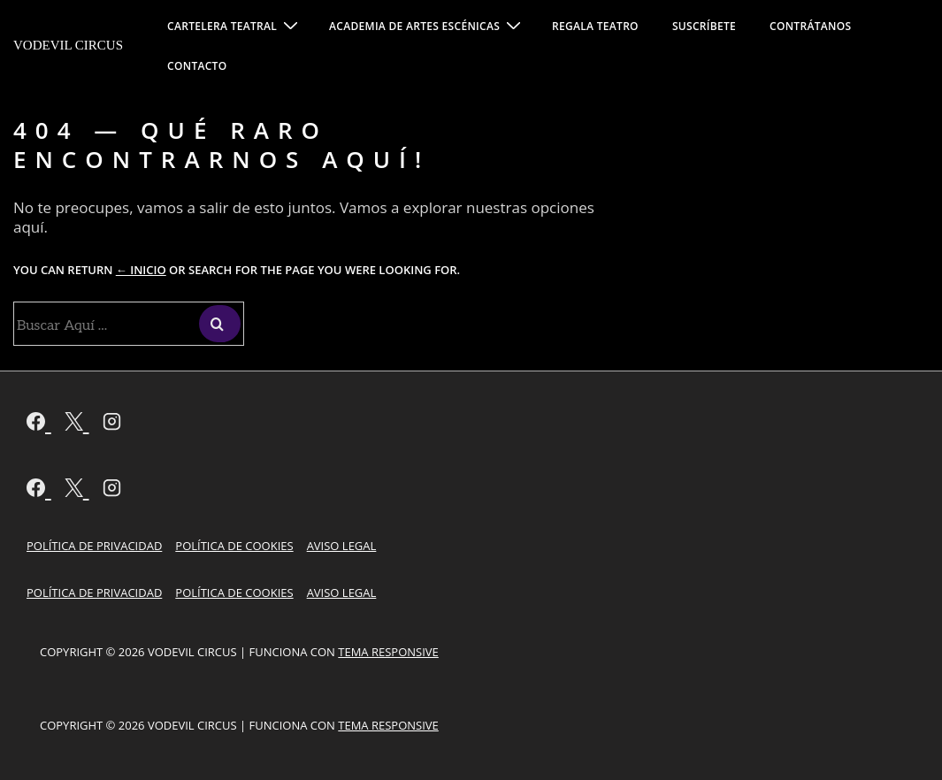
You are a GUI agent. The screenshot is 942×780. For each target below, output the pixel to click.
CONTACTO (196, 65)
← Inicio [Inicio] (141, 270)
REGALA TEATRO (595, 26)
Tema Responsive (388, 652)
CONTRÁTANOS (810, 26)
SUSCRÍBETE (704, 26)
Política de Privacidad (94, 546)
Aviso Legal (342, 546)
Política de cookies (234, 546)
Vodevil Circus (68, 45)
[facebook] (39, 423)
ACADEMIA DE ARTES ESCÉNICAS (427, 25)
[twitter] (77, 423)
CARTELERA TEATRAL (235, 25)
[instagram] (112, 423)
